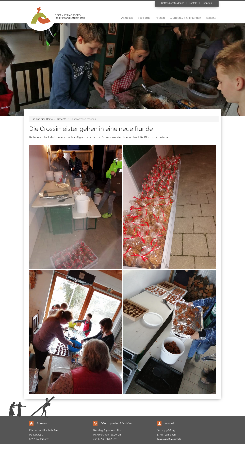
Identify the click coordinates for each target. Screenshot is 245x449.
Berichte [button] (212, 17)
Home (49, 119)
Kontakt (193, 3)
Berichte (61, 119)
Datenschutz (175, 439)
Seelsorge (144, 17)
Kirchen (160, 17)
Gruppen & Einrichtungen (185, 17)
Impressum (162, 439)
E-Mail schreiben (166, 434)
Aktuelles (127, 17)
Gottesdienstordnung (173, 3)
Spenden (207, 3)
